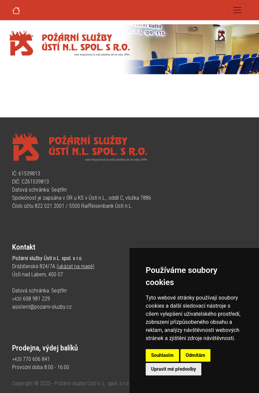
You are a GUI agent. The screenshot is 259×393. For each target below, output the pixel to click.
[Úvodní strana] (24, 10)
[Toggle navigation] (237, 10)
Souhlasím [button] (162, 355)
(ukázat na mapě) (75, 266)
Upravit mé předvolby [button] (173, 369)
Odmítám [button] (195, 355)
